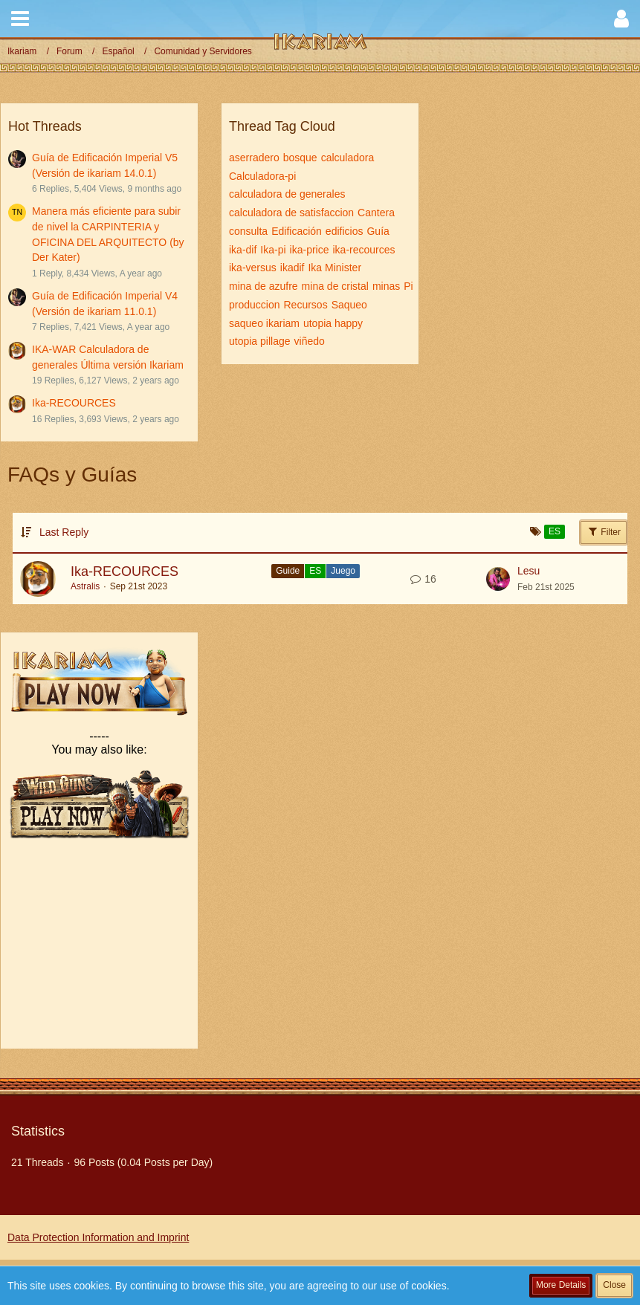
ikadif (292, 267)
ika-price (309, 250)
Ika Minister (334, 267)
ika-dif (242, 250)
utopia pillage (260, 341)
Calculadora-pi (262, 176)
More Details (561, 1285)
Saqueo (349, 305)
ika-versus (253, 267)
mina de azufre (263, 286)
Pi (408, 286)
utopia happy (333, 323)
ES (315, 571)
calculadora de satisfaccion (291, 212)
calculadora (348, 157)
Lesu (528, 571)
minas (386, 286)
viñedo (309, 341)
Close (614, 1285)
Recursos (306, 305)
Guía (377, 231)
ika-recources (364, 250)
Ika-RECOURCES (74, 403)
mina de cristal (335, 286)
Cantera (376, 212)
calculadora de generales (287, 194)
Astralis (85, 586)
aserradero (254, 157)
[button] (20, 18)
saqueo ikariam (264, 323)
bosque (300, 157)
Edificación (296, 231)
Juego (343, 571)
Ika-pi (272, 250)
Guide (288, 571)
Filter (603, 531)
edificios (344, 231)
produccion (254, 305)
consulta (248, 231)
